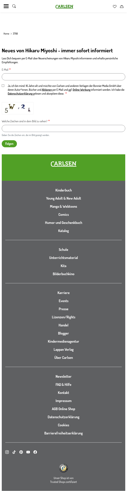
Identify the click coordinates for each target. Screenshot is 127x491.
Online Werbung (81, 89)
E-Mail (5, 69)
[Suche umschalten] (14, 6)
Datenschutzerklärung (20, 93)
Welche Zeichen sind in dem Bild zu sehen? (24, 121)
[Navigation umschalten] (6, 6)
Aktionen (47, 89)
